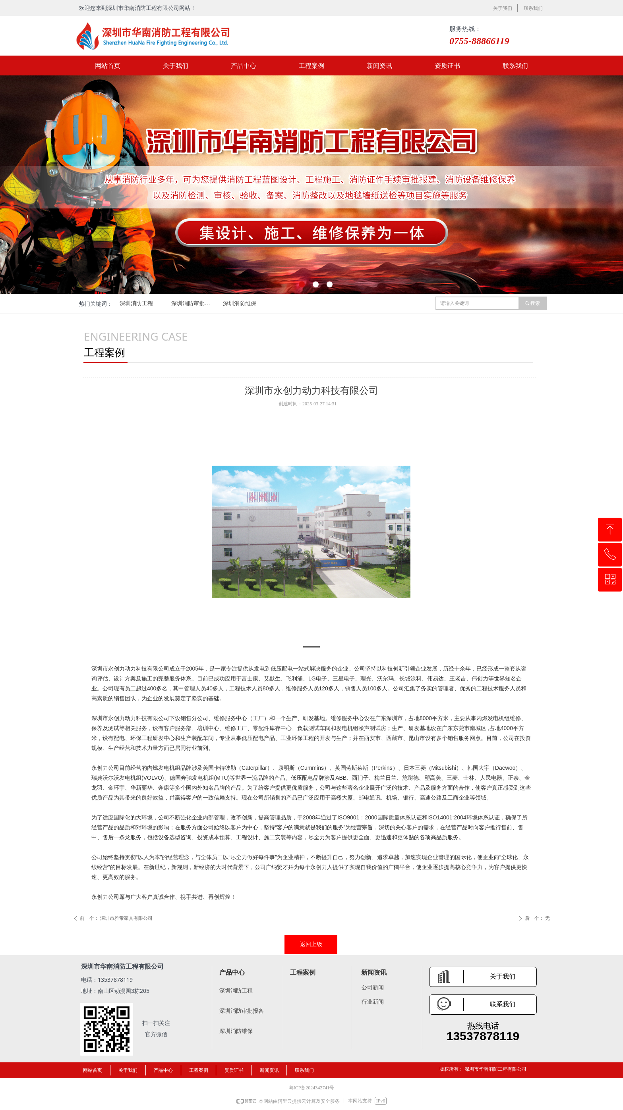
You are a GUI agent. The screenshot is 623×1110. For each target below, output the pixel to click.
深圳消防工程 (136, 303)
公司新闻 (373, 988)
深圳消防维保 (239, 303)
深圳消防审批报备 (193, 303)
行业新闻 (373, 1002)
